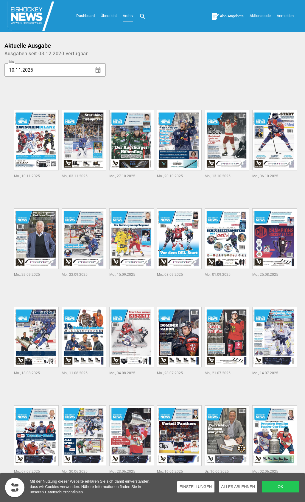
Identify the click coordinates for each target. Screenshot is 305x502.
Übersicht (109, 15)
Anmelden (285, 15)
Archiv (128, 15)
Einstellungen (196, 486)
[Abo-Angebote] (228, 15)
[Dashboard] (34, 16)
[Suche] (142, 15)
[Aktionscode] (260, 15)
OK (280, 486)
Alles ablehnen (238, 486)
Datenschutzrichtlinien (64, 492)
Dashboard (85, 15)
